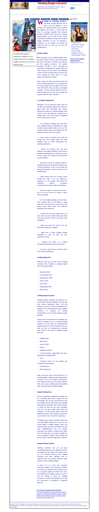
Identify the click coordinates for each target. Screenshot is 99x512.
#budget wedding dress (48, 497)
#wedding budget (43, 492)
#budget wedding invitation (54, 494)
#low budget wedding (53, 492)
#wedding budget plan (50, 495)
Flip (71, 19)
